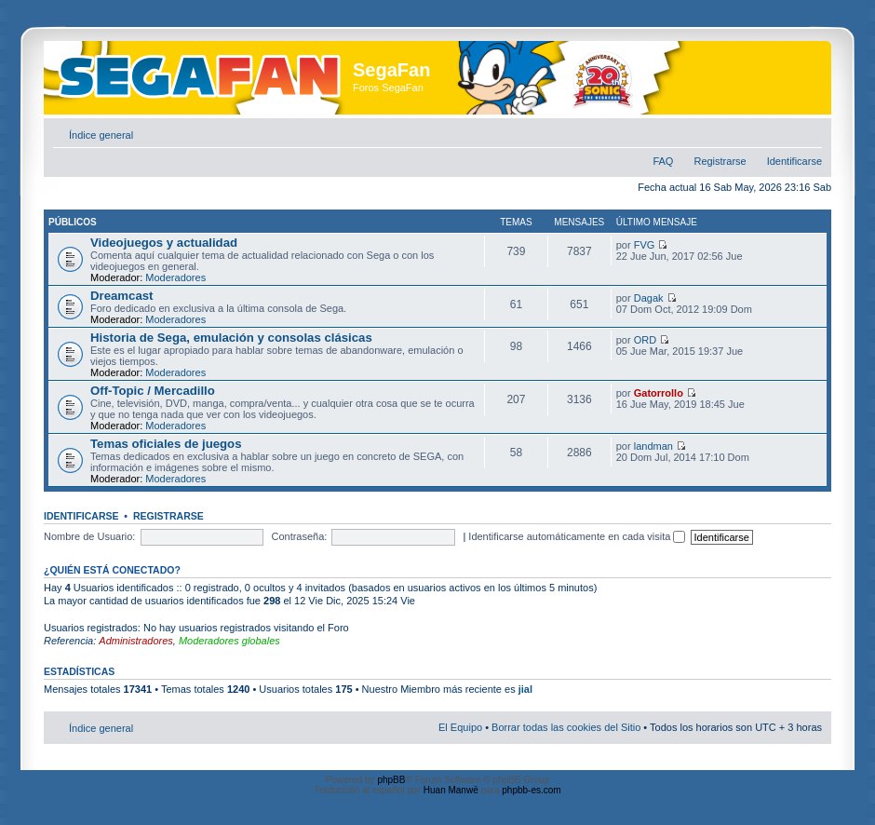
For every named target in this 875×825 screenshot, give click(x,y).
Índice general (101, 135)
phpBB (391, 780)
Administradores (135, 640)
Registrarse (719, 161)
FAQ (663, 161)
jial (525, 689)
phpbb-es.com (531, 790)
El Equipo (460, 727)
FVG (644, 244)
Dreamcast (121, 296)
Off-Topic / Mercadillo (152, 391)
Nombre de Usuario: (89, 536)
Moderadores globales (229, 640)
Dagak (649, 298)
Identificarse (794, 161)
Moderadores (175, 277)
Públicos (72, 222)
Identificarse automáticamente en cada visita (576, 536)
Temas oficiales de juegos (165, 444)
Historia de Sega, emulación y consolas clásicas (231, 338)
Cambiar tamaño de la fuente (808, 131)
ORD (645, 339)
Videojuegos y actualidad (163, 243)
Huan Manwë (451, 790)
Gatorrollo (658, 393)
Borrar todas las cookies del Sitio (565, 727)
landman (653, 446)
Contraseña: (299, 536)
